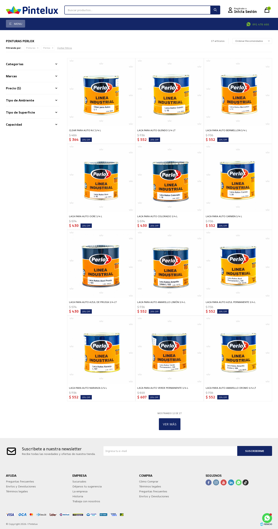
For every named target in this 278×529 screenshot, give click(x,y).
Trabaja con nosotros (86, 501)
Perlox (46, 47)
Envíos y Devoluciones (21, 486)
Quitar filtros (64, 48)
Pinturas (30, 47)
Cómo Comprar (148, 481)
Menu (18, 24)
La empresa (79, 491)
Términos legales (17, 491)
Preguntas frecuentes (20, 481)
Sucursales (79, 481)
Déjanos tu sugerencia (87, 486)
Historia (77, 496)
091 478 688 (260, 24)
